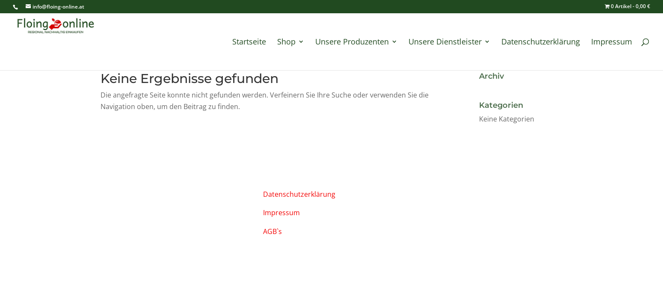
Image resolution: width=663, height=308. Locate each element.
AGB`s (272, 231)
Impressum (611, 42)
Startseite (249, 42)
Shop (286, 42)
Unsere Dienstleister (445, 42)
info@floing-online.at (137, 193)
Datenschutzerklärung (540, 42)
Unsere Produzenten (352, 42)
